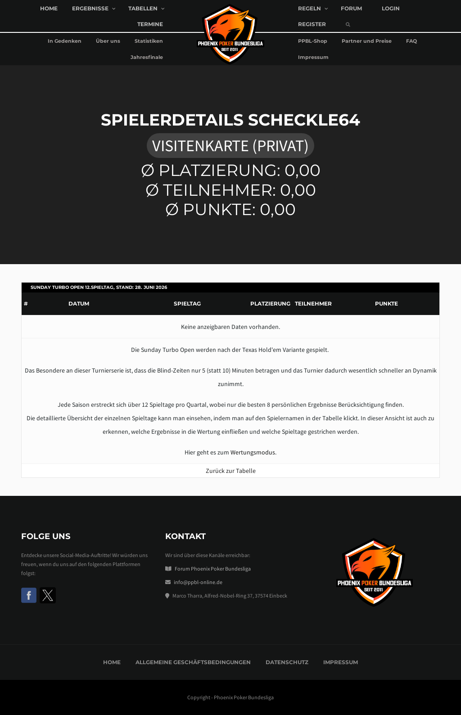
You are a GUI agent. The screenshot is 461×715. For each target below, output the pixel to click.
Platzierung (270, 303)
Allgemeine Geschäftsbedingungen (193, 662)
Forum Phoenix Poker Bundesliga (213, 568)
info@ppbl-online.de (198, 582)
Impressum (340, 662)
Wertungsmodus (252, 452)
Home (112, 662)
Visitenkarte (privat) (230, 145)
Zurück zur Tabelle (231, 471)
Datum (78, 303)
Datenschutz (287, 662)
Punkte (386, 303)
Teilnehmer (313, 303)
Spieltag (187, 303)
